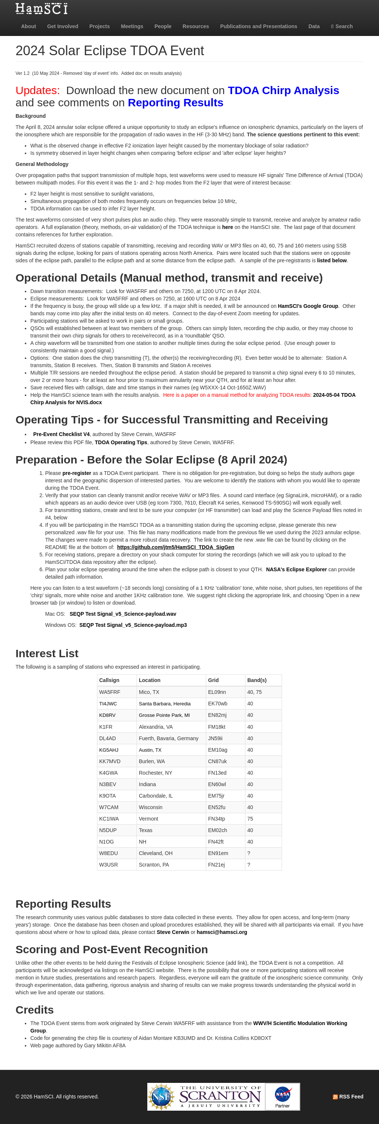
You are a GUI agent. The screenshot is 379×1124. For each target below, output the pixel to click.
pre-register (77, 473)
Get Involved (62, 26)
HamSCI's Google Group (308, 306)
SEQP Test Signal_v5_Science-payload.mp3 (133, 625)
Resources (195, 26)
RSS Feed (348, 1097)
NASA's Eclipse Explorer (296, 569)
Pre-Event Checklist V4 (61, 434)
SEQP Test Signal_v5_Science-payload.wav (123, 614)
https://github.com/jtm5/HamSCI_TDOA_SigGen (176, 547)
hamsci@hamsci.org (222, 932)
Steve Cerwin (173, 932)
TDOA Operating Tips (121, 442)
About (28, 26)
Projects (99, 26)
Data (313, 26)
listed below (332, 260)
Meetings (132, 26)
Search (342, 26)
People (162, 26)
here (227, 227)
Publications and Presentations (259, 26)
